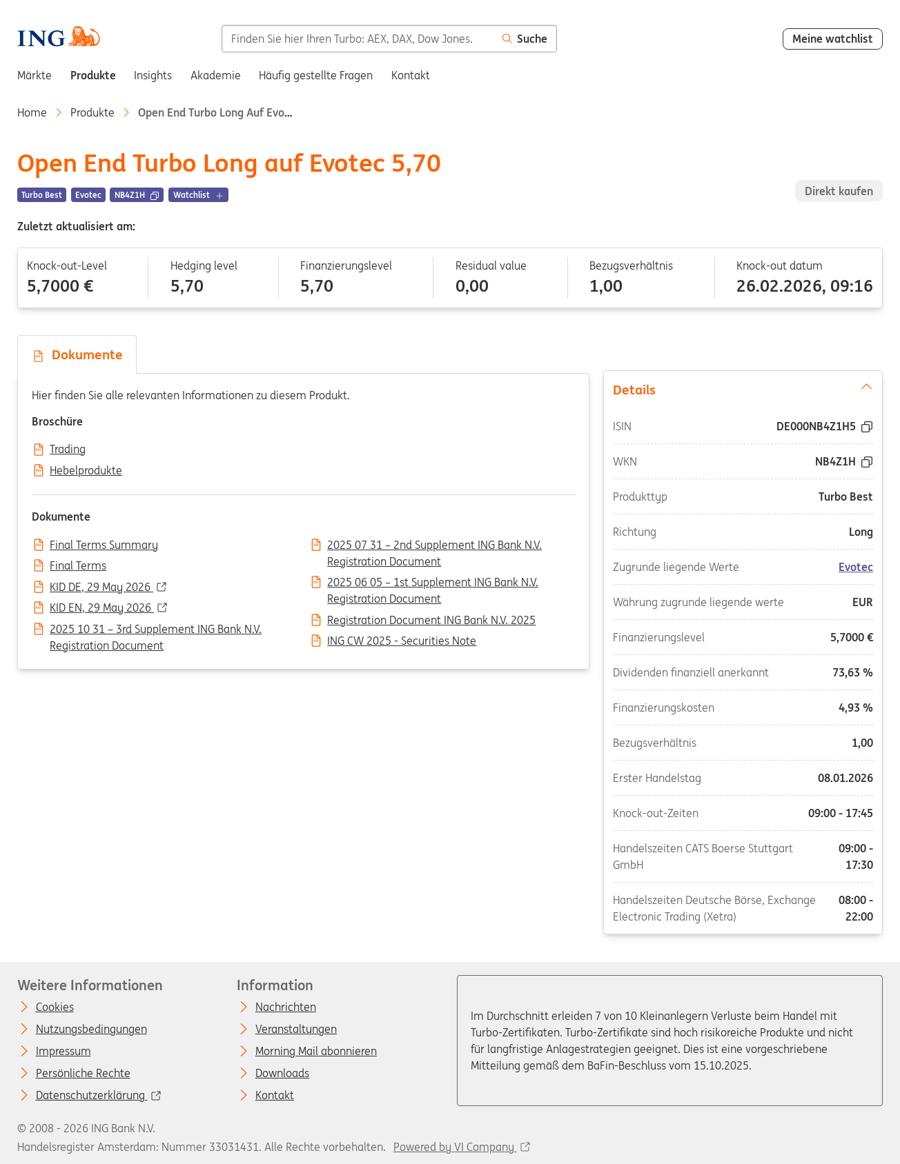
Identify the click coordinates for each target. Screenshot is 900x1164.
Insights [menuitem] (153, 75)
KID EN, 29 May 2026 (102, 608)
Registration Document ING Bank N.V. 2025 (431, 620)
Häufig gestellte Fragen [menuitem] (316, 75)
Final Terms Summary (104, 545)
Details (743, 389)
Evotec (856, 567)
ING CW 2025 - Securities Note (401, 641)
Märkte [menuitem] (34, 75)
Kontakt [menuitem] (410, 75)
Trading (68, 449)
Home (32, 112)
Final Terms (78, 566)
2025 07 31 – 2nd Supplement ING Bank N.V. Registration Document (434, 546)
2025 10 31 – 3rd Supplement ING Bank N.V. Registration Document (156, 630)
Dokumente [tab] (77, 354)
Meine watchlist (832, 39)
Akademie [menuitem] (215, 75)
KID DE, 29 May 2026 (101, 587)
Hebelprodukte (86, 471)
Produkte (92, 112)
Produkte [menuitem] (93, 75)
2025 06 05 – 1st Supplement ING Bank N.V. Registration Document (432, 583)
